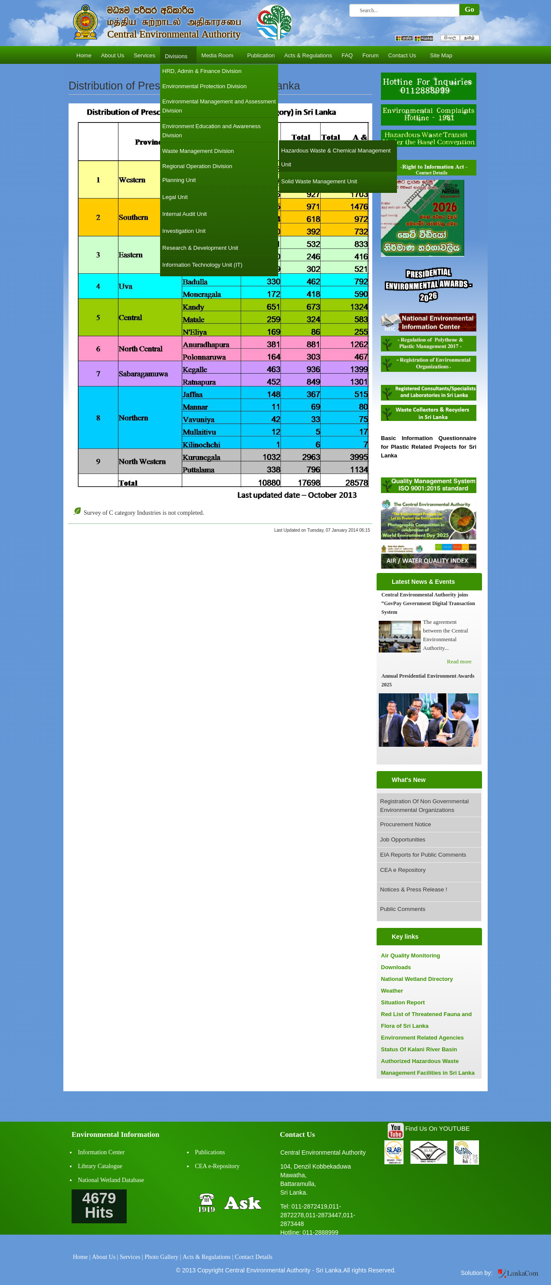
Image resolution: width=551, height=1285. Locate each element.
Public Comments (402, 909)
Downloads (396, 967)
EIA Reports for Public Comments (423, 854)
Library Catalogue (100, 1166)
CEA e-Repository (217, 1166)
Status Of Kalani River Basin (419, 1049)
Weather (392, 990)
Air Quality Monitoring (410, 955)
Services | (131, 1257)
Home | (82, 1257)
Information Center (101, 1152)
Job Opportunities (402, 839)
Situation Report (403, 1002)
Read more (459, 661)
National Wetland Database (111, 1180)
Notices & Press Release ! (413, 889)
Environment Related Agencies (422, 1037)
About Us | (105, 1257)
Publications (210, 1152)
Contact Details (253, 1257)
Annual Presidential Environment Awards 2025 (427, 680)
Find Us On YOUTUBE (437, 1128)
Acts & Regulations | (208, 1257)
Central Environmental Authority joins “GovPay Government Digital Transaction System (428, 603)
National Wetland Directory (417, 979)
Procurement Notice (405, 824)
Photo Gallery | (162, 1257)
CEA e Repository (403, 870)
